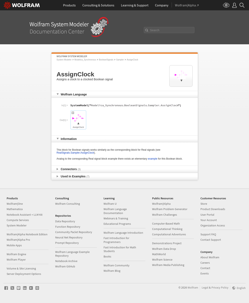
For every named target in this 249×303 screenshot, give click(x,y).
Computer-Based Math (166, 223)
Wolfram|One (15, 204)
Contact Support (210, 240)
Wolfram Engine (16, 254)
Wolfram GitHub (65, 266)
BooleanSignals (106, 60)
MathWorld (159, 254)
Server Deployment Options (24, 274)
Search (155, 30)
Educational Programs (117, 224)
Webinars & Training (116, 218)
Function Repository (67, 226)
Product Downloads (212, 209)
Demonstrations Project (167, 243)
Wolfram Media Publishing (168, 265)
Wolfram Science (162, 259)
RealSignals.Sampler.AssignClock (75, 152)
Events (204, 273)
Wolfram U (110, 204)
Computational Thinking (167, 229)
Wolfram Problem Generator (169, 209)
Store (203, 204)
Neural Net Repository (69, 237)
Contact (205, 268)
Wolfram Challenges (164, 214)
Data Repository (65, 221)
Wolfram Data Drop (164, 249)
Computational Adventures (169, 234)
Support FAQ (208, 234)
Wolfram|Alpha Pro (18, 240)
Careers (205, 263)
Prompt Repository (67, 243)
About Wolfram (209, 257)
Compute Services (18, 220)
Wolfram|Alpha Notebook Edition (27, 234)
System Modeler (64, 60)
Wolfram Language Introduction (123, 232)
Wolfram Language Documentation (115, 211)
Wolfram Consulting (67, 204)
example (152, 158)
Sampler (120, 60)
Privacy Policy (219, 287)
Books (107, 256)
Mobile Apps (14, 245)
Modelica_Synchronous (85, 60)
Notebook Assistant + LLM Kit (25, 214)
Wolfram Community (116, 265)
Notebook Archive (66, 261)
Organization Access (212, 225)
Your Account (208, 220)
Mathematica (15, 209)
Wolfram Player (16, 259)
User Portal (207, 214)
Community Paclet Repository (73, 232)
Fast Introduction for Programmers (116, 240)
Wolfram (193, 287)
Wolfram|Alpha (161, 204)
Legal (205, 287)
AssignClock (132, 60)
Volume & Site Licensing (21, 268)
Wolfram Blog (112, 271)
